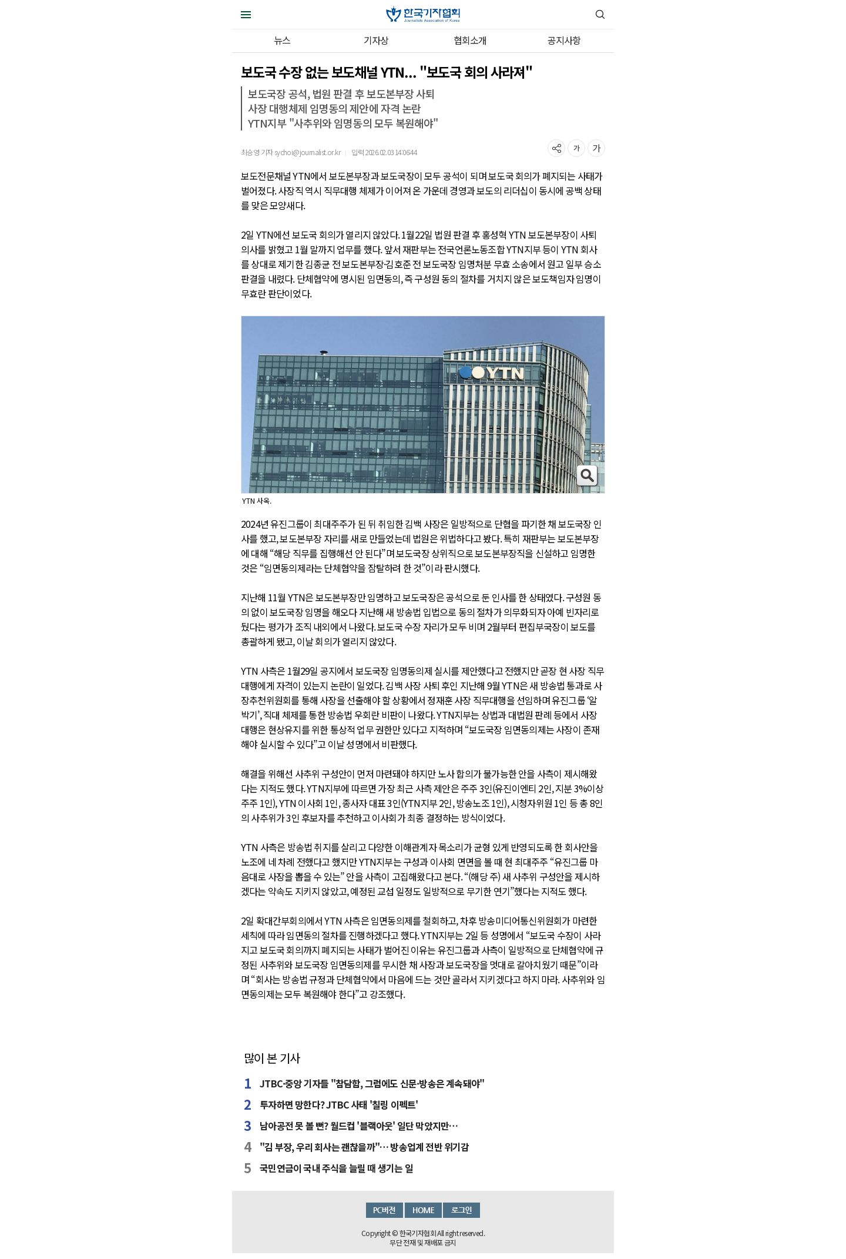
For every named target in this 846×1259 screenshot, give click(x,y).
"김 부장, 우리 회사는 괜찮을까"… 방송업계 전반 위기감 (364, 1147)
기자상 (376, 40)
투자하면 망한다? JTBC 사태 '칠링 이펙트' (339, 1104)
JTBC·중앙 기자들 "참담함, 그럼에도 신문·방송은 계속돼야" (372, 1083)
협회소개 (470, 40)
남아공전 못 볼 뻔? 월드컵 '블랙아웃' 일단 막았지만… (359, 1126)
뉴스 (282, 40)
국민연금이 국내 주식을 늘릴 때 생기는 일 (336, 1168)
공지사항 (564, 40)
